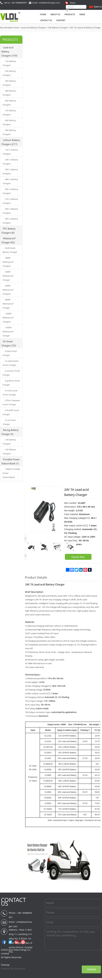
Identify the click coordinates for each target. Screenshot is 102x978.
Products (69, 14)
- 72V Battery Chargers (9, 112)
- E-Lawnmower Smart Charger (11, 363)
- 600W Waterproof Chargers (8, 289)
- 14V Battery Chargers (9, 441)
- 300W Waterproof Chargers (8, 261)
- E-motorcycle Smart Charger (10, 392)
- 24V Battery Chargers (9, 73)
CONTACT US (13, 901)
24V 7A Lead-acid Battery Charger (85, 27)
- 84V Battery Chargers (9, 122)
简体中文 (98, 6)
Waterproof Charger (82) (8, 240)
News (82, 14)
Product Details (36, 577)
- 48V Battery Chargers (9, 92)
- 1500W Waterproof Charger (8, 331)
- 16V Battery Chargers (9, 451)
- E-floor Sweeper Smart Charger (11, 402)
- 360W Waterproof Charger (8, 275)
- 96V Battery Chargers (9, 132)
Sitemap (5, 964)
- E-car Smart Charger (9, 422)
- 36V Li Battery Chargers (10, 171)
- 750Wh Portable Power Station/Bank (11, 473)
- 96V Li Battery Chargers (10, 220)
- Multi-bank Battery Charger (10, 250)
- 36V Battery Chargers (9, 82)
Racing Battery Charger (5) (10, 432)
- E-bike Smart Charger (10, 353)
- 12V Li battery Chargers (10, 151)
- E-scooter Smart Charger (11, 372)
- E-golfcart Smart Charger (11, 382)
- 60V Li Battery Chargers (10, 191)
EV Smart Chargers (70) (8, 343)
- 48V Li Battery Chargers (10, 181)
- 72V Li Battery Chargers (10, 201)
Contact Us (46, 20)
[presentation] (77, 958)
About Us (55, 14)
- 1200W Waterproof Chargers (8, 317)
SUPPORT (60, 20)
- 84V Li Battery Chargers (10, 210)
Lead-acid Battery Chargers (33, 27)
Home (43, 14)
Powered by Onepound (13, 968)
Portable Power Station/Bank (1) (10, 461)
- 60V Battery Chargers (9, 102)
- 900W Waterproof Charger (8, 303)
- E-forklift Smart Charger (11, 412)
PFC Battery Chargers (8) (8, 230)
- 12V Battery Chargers (9, 63)
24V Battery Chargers (58, 27)
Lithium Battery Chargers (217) (10, 142)
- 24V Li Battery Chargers (10, 161)
